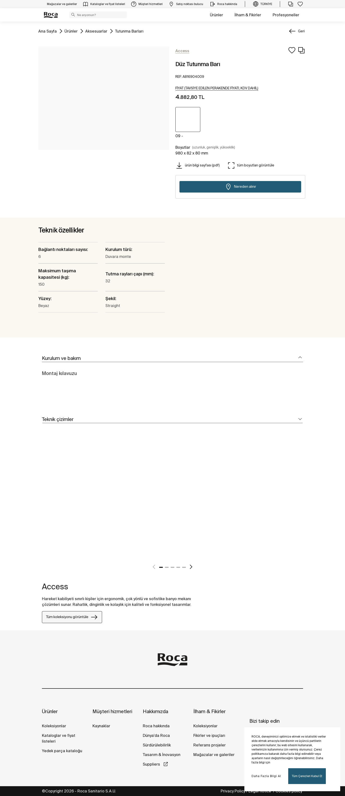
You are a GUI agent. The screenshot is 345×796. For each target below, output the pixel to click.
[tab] (172, 358)
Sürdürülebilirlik (157, 745)
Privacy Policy (233, 791)
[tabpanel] (44, 501)
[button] (73, 14)
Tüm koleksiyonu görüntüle (72, 617)
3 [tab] (172, 567)
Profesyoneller (286, 15)
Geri (301, 31)
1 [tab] (161, 567)
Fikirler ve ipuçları (209, 735)
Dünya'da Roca (156, 735)
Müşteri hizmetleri (112, 711)
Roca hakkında (156, 726)
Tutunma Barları (129, 30)
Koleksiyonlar (54, 726)
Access (55, 586)
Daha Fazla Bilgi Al (266, 776)
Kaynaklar (101, 726)
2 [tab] (167, 567)
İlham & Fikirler (248, 15)
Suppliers (152, 764)
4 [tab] (178, 567)
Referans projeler (209, 745)
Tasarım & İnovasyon (161, 754)
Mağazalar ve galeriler (214, 754)
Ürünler (216, 15)
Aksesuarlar (96, 30)
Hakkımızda (155, 711)
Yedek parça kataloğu (62, 751)
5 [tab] (184, 567)
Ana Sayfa (47, 30)
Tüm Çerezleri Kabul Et (307, 776)
